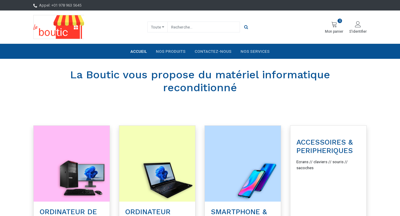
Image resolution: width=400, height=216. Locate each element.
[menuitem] (138, 51)
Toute (156, 27)
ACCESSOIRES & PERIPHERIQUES (324, 146)
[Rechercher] (246, 27)
